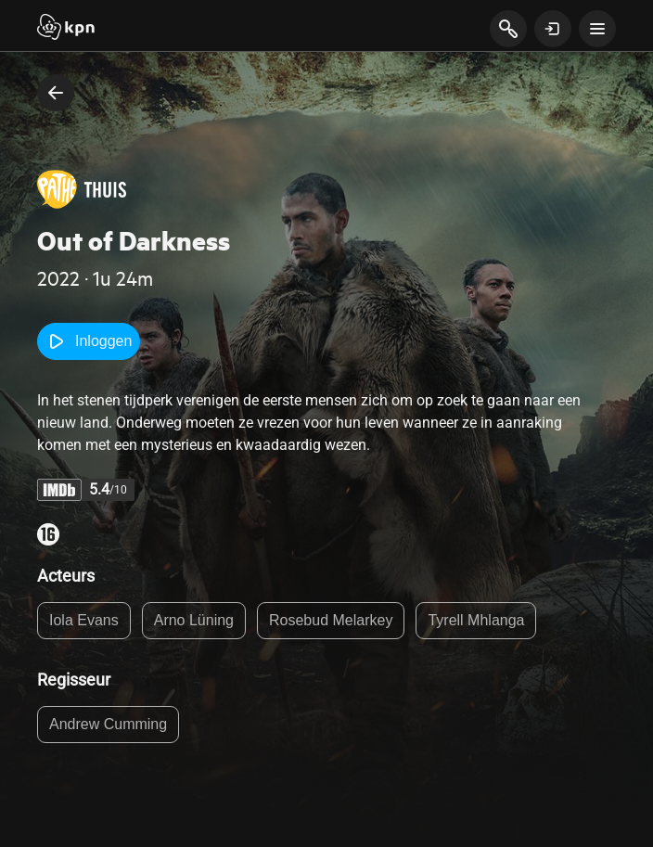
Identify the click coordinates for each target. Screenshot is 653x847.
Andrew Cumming (108, 724)
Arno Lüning (194, 620)
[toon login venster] (552, 28)
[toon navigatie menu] (597, 28)
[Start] (65, 28)
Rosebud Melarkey (330, 620)
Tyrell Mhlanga (476, 620)
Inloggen (88, 341)
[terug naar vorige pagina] (55, 92)
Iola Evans (84, 620)
